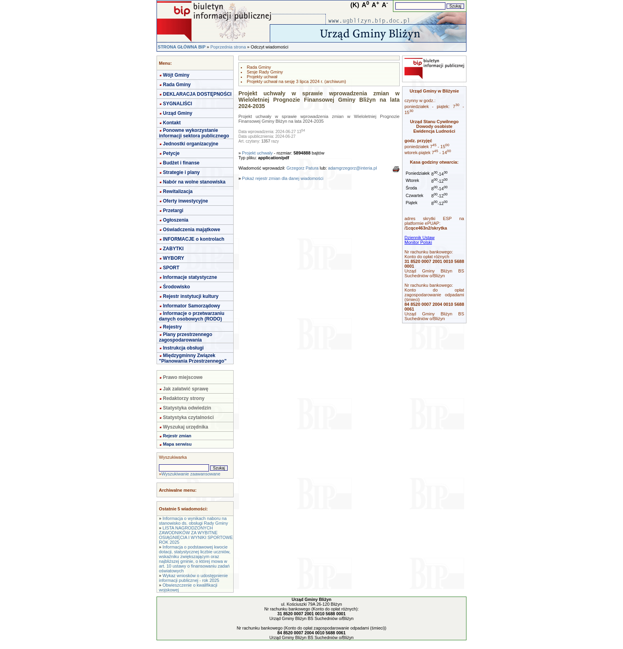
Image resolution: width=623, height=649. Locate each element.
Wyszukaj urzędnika (185, 427)
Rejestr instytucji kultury (191, 296)
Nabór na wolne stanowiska (194, 182)
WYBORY (173, 258)
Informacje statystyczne (190, 277)
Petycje (171, 153)
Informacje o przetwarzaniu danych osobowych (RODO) (191, 316)
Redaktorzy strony (184, 398)
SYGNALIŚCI (177, 103)
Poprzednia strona (228, 46)
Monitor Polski (418, 242)
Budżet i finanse (181, 163)
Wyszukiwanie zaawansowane (190, 473)
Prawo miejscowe (183, 377)
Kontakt (172, 123)
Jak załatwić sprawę (185, 389)
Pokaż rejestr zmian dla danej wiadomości (282, 178)
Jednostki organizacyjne (190, 144)
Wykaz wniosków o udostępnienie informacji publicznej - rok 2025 (193, 578)
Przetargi (173, 210)
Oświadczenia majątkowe (191, 229)
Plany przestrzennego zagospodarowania (185, 337)
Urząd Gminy (177, 113)
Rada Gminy (177, 84)
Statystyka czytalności (188, 417)
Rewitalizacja (178, 191)
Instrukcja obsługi (183, 348)
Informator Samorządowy (191, 306)
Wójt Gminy (176, 75)
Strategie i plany (181, 172)
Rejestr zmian (177, 435)
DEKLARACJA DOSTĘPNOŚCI (197, 94)
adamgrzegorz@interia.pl (352, 168)
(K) (354, 5)
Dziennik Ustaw (419, 237)
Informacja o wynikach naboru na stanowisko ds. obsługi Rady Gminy (193, 520)
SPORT (171, 267)
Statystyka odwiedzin (187, 408)
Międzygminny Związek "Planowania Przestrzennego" (192, 358)
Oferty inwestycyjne (185, 201)
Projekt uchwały (257, 153)
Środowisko (176, 287)
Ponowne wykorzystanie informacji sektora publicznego (194, 133)
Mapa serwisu (177, 444)
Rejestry (172, 327)
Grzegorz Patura (302, 168)
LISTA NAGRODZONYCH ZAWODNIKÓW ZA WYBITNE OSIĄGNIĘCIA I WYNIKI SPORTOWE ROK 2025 (196, 535)
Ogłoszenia (175, 220)
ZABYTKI (173, 248)
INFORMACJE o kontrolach (193, 239)
